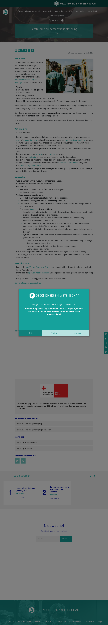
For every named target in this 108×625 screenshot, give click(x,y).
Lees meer (78, 333)
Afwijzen (54, 333)
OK (30, 333)
